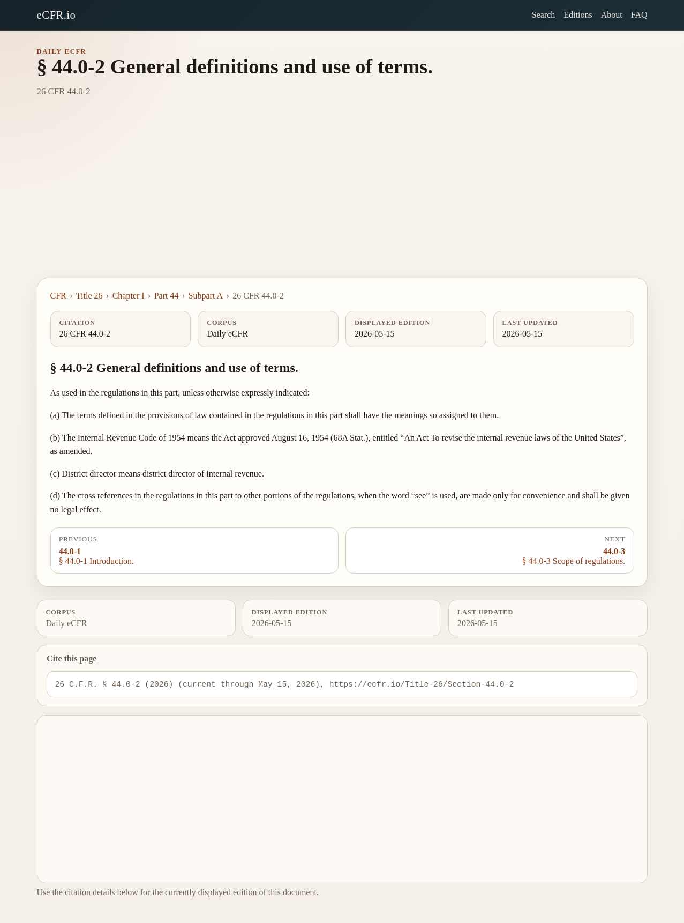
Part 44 (166, 295)
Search (543, 14)
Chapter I (128, 295)
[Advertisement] (342, 197)
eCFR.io (56, 15)
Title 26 (89, 295)
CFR (58, 295)
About (611, 14)
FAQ (639, 14)
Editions (577, 14)
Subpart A (206, 295)
